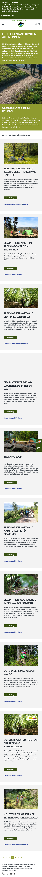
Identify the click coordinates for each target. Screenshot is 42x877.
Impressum (31, 864)
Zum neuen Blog (8, 15)
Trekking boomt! (14, 456)
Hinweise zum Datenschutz (9, 866)
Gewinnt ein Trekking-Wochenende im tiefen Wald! (18, 385)
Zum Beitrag (10, 198)
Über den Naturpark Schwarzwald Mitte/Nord (14, 864)
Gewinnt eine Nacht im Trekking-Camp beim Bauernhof (18, 246)
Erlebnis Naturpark (14, 135)
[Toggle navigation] (3, 24)
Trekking (22, 135)
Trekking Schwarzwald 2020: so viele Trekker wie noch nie (20, 172)
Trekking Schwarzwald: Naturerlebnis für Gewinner (19, 531)
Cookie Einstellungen (24, 866)
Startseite (4, 135)
